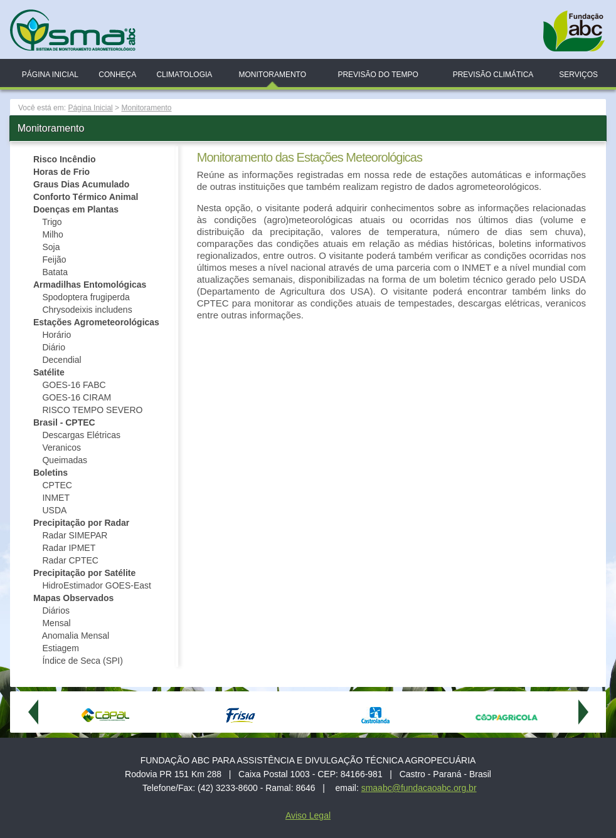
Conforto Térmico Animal (86, 197)
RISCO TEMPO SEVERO (92, 410)
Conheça (117, 74)
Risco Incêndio (64, 159)
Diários (56, 610)
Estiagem (60, 648)
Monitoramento (272, 74)
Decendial (61, 360)
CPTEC (57, 485)
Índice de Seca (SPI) (82, 661)
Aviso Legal (308, 815)
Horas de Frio (61, 172)
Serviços (578, 74)
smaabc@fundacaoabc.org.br (419, 788)
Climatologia (184, 74)
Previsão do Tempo (377, 74)
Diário (53, 347)
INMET (56, 498)
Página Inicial (50, 74)
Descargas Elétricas (81, 435)
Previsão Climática (493, 74)
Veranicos (61, 448)
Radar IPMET (68, 548)
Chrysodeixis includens (87, 310)
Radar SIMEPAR (74, 535)
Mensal (56, 623)
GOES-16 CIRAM (76, 397)
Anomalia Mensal (77, 636)
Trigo (51, 222)
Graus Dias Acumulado (81, 184)
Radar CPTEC (70, 560)
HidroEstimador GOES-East (96, 585)
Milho (52, 234)
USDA (54, 510)
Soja (51, 247)
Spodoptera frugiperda (85, 297)
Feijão (54, 259)
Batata (54, 272)
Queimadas (64, 460)
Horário (56, 335)
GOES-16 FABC (73, 385)
